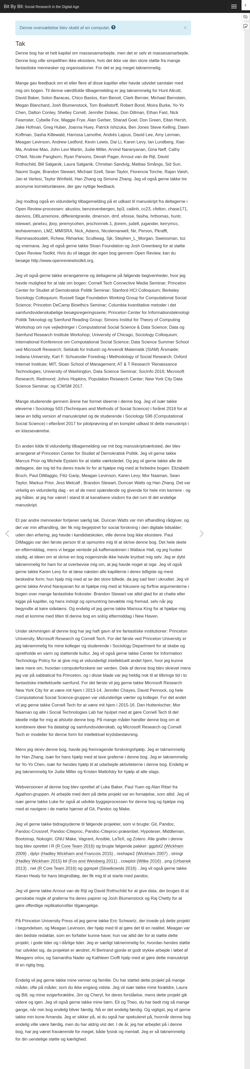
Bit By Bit (41, 6)
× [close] (185, 27)
